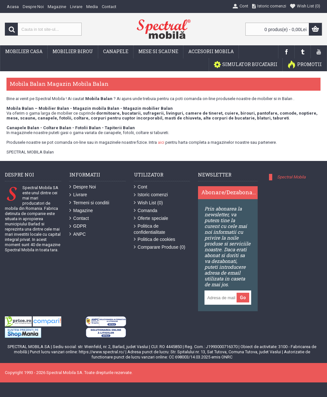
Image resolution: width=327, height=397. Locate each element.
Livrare (78, 195)
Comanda (146, 210)
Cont (140, 187)
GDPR (77, 226)
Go (243, 297)
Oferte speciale (151, 218)
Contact (79, 218)
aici (161, 142)
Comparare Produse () (159, 247)
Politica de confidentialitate (149, 228)
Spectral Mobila (291, 177)
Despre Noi (82, 187)
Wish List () (148, 203)
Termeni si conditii (89, 203)
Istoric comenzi (151, 195)
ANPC (77, 234)
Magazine (81, 210)
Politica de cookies (154, 239)
